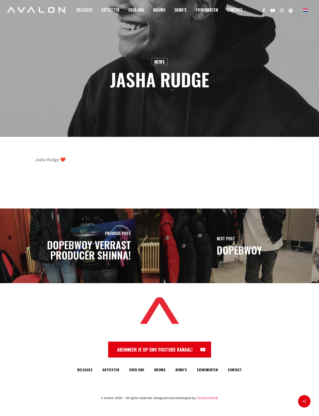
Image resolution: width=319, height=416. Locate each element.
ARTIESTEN (110, 369)
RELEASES (84, 369)
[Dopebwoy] (239, 245)
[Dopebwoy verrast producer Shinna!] (80, 245)
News (159, 61)
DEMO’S (181, 369)
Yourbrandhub (207, 398)
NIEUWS (159, 369)
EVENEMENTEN (207, 369)
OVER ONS (136, 369)
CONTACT (235, 369)
